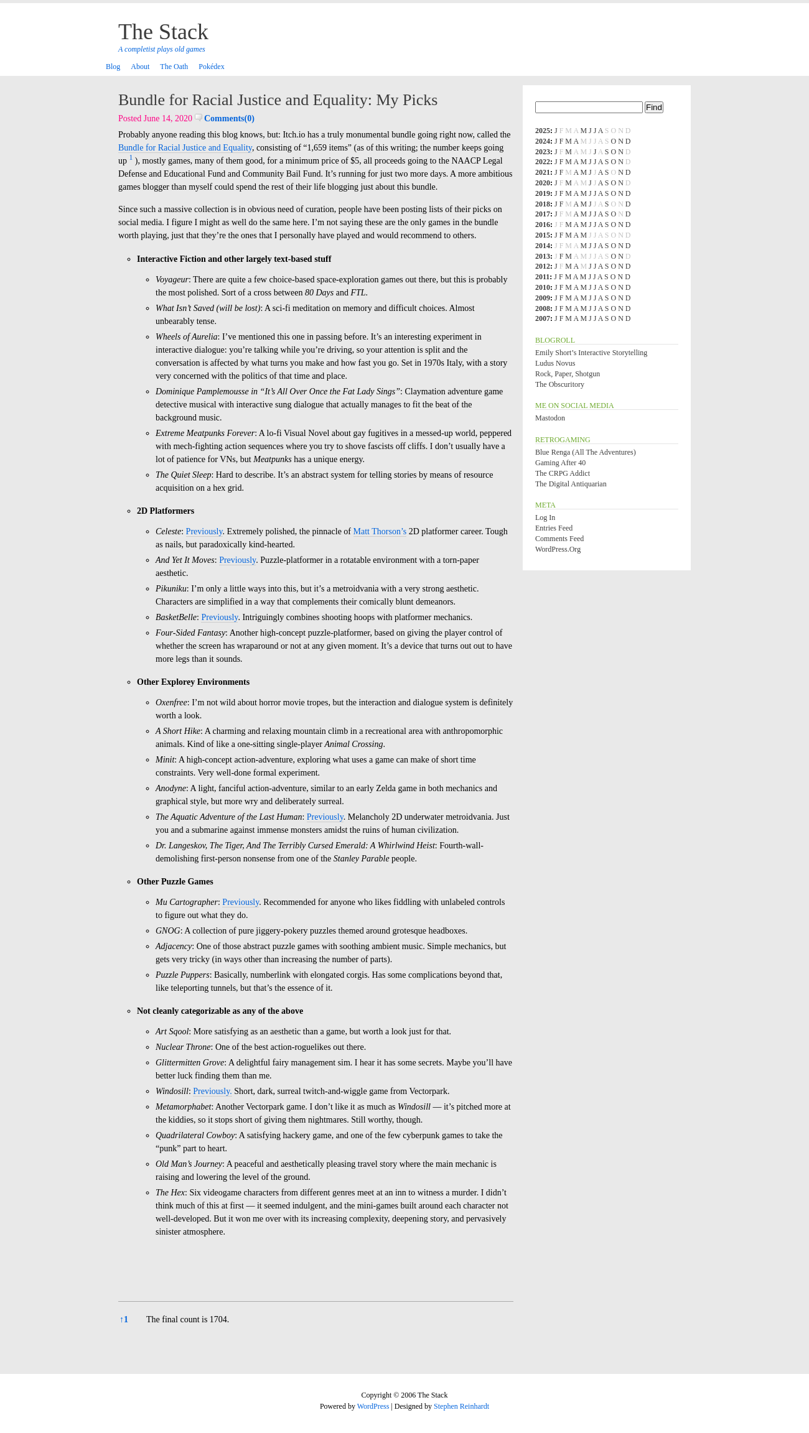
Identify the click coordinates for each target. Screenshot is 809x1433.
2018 (542, 204)
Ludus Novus (555, 363)
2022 (542, 161)
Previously (204, 531)
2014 (542, 245)
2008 (542, 308)
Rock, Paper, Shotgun (567, 373)
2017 (542, 214)
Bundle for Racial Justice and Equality (185, 147)
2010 (542, 287)
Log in (545, 517)
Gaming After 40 (560, 462)
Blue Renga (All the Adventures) (585, 452)
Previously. (212, 1091)
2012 (542, 266)
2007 (542, 318)
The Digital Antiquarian (571, 484)
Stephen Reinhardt (461, 1406)
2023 (542, 151)
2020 (542, 183)
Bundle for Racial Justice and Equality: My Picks (277, 100)
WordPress (373, 1406)
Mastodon (550, 418)
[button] (131, 160)
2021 (542, 172)
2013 (542, 256)
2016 (542, 224)
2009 (542, 298)
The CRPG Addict (562, 473)
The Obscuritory (559, 384)
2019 (542, 193)
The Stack (163, 31)
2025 (542, 130)
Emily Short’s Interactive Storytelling (591, 352)
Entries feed (554, 528)
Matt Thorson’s (380, 531)
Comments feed (559, 538)
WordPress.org (558, 549)
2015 (542, 235)
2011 (542, 276)
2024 (542, 141)
